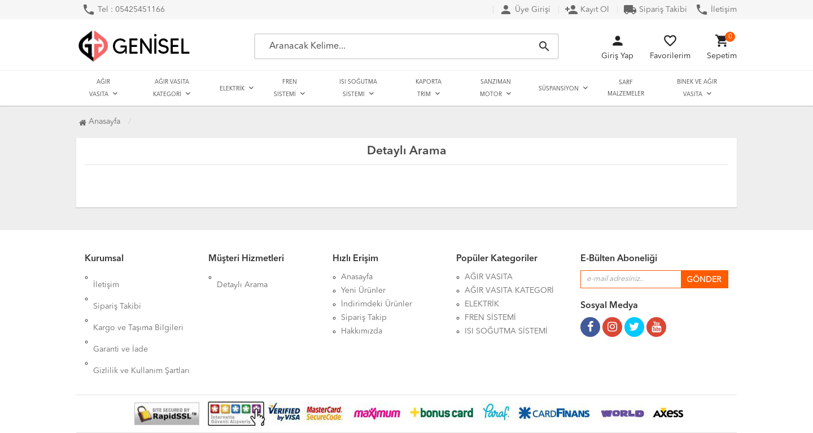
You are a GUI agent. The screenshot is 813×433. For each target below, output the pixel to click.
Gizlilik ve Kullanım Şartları (141, 331)
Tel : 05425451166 (123, 10)
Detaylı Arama (242, 277)
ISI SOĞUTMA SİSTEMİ (358, 88)
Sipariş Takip (364, 318)
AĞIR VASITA (99, 88)
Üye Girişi (524, 10)
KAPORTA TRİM (429, 88)
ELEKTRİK (232, 89)
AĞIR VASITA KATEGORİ (171, 88)
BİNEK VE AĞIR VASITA (697, 88)
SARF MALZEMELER (625, 88)
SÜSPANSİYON (559, 89)
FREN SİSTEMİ (285, 88)
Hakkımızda (361, 331)
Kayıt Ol (587, 10)
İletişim (716, 10)
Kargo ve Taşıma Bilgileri (138, 304)
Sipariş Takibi (655, 10)
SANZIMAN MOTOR (495, 88)
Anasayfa (99, 121)
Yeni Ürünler (363, 291)
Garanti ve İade (120, 318)
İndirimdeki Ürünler (376, 304)
